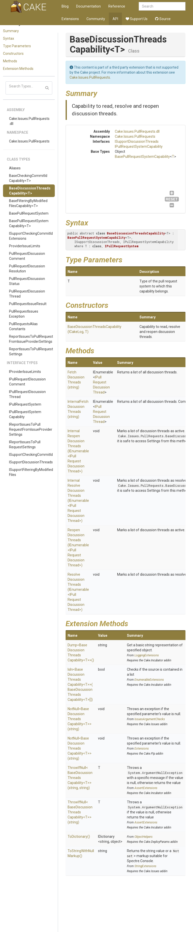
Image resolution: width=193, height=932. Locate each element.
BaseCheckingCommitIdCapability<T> (28, 178)
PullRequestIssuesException (23, 313)
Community (95, 19)
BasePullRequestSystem (29, 213)
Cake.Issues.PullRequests (29, 141)
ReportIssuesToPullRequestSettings (31, 351)
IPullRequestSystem (25, 404)
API (115, 19)
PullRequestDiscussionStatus (27, 281)
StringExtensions (145, 866)
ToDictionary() (79, 837)
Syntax (8, 38)
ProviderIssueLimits (24, 246)
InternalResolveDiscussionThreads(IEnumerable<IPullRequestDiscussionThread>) (78, 500)
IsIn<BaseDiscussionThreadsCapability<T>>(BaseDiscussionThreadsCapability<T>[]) (80, 684)
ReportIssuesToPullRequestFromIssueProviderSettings (31, 339)
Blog (65, 6)
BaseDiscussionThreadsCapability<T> (30, 190)
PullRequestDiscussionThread (27, 293)
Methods (10, 61)
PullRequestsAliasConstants (23, 326)
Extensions (70, 19)
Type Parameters (17, 46)
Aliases (15, 168)
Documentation (88, 6)
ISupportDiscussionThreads (31, 462)
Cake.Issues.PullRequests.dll (29, 121)
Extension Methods (18, 69)
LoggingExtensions (146, 655)
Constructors (13, 54)
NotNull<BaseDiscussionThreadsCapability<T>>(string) (79, 719)
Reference (116, 6)
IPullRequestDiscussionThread (27, 394)
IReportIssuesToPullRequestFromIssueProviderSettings (30, 429)
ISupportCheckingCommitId (31, 455)
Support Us (137, 19)
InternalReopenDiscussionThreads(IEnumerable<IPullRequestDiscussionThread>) (78, 451)
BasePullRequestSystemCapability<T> (29, 223)
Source (163, 19)
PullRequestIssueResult (27, 304)
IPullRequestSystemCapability (25, 414)
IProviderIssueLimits (25, 372)
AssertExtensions (145, 788)
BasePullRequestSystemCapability (142, 157)
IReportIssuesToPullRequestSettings (24, 444)
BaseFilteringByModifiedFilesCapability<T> (28, 203)
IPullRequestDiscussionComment (27, 381)
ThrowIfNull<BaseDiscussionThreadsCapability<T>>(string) (80, 812)
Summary (11, 31)
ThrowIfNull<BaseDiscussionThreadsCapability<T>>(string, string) (80, 778)
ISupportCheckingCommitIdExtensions (31, 235)
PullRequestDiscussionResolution (27, 268)
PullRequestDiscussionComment (27, 256)
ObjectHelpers (143, 837)
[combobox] (162, 6)
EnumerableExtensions (149, 679)
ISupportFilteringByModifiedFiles (31, 472)
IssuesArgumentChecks (149, 719)
